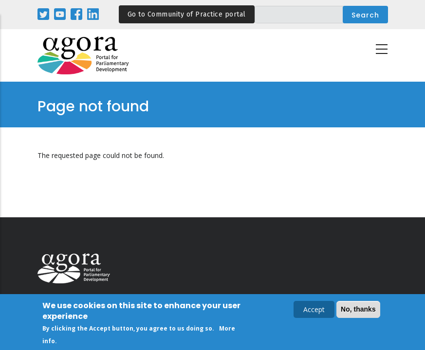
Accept (314, 310)
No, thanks (358, 311)
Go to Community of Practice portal (187, 14)
